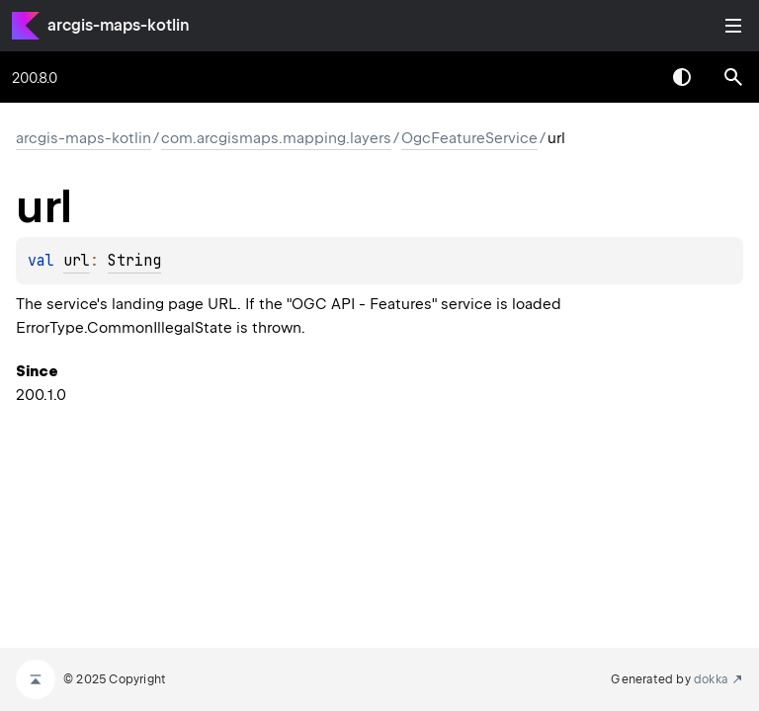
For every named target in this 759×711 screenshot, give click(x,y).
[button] (733, 77)
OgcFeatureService (469, 138)
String (134, 261)
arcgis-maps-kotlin (118, 25)
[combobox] (630, 77)
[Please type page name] (733, 77)
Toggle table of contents (733, 25)
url (76, 261)
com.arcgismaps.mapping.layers (276, 138)
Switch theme (682, 77)
